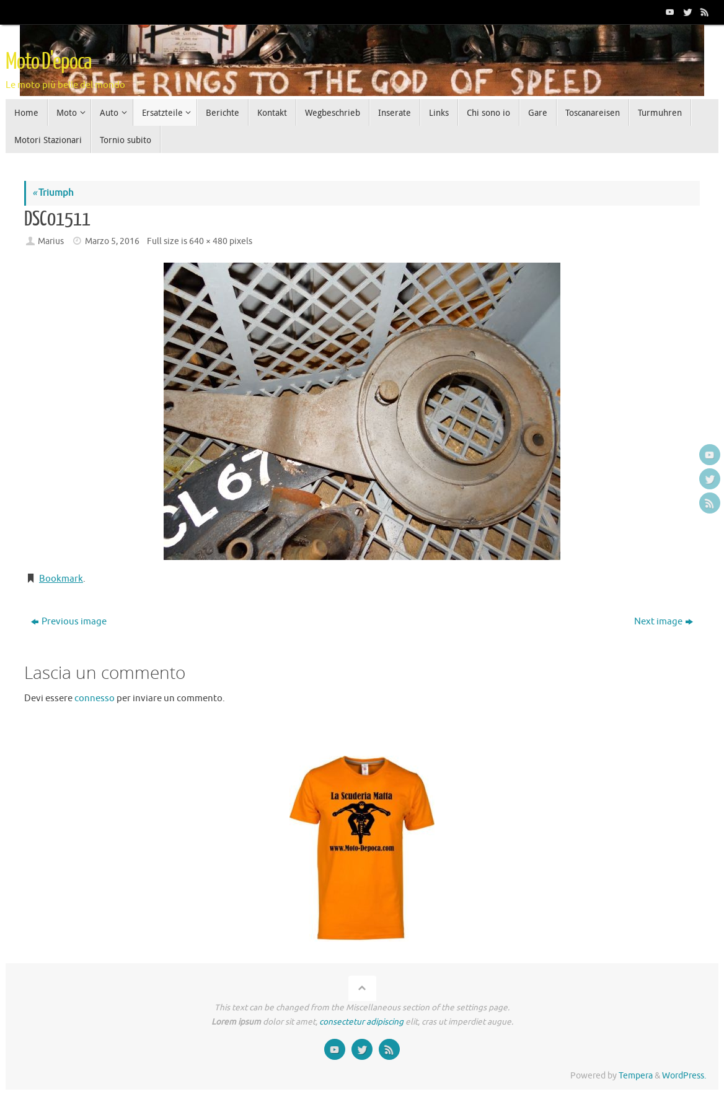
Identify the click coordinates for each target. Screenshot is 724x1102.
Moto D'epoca (48, 62)
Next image (663, 622)
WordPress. (684, 1075)
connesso (94, 698)
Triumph (53, 193)
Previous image (69, 622)
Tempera (636, 1075)
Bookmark (61, 579)
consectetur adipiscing (361, 1022)
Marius (51, 241)
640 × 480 (208, 241)
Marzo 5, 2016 (112, 241)
